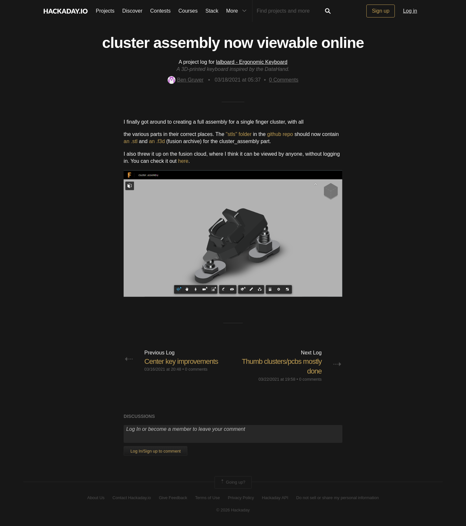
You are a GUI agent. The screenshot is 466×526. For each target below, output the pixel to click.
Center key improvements (181, 361)
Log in (410, 11)
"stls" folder (239, 134)
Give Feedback (173, 497)
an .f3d (157, 141)
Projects (105, 11)
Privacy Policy (241, 497)
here (183, 161)
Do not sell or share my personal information (337, 497)
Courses (188, 11)
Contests (160, 11)
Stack (211, 11)
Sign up (380, 11)
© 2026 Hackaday (233, 510)
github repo (280, 134)
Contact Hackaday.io (132, 497)
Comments (283, 80)
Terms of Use (207, 497)
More (238, 11)
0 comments (196, 369)
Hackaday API (275, 497)
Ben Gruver (186, 80)
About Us (96, 497)
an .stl (131, 141)
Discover (132, 11)
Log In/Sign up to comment (155, 451)
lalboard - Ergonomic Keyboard (252, 62)
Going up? (233, 482)
